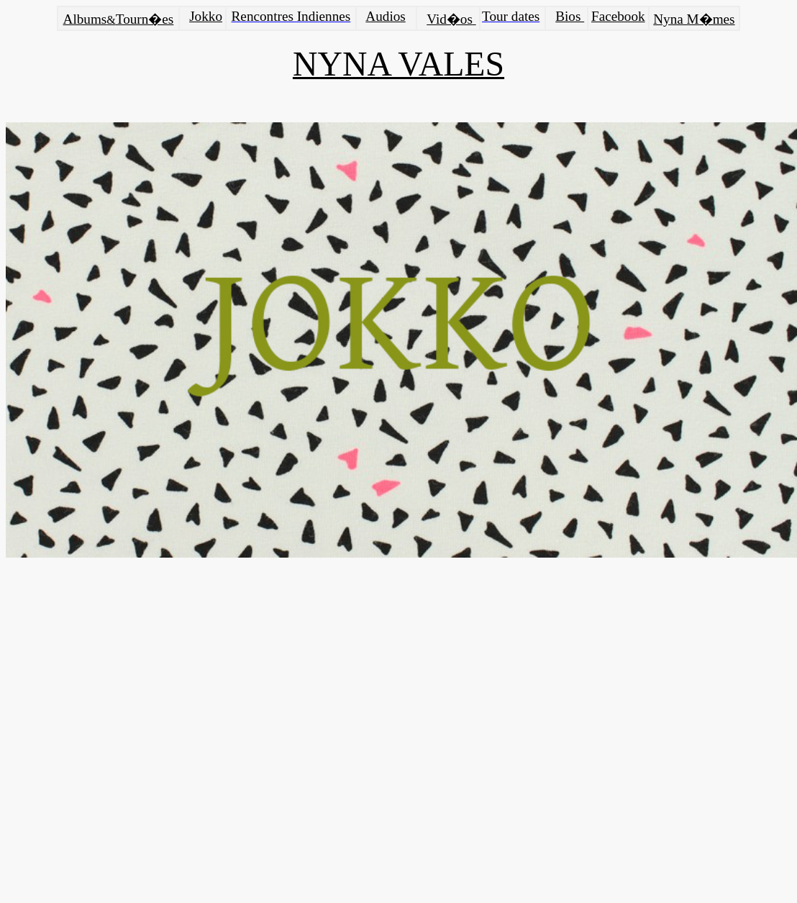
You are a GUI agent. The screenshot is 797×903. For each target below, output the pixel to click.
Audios (385, 16)
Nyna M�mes (693, 19)
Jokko (205, 16)
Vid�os (450, 19)
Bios (569, 16)
